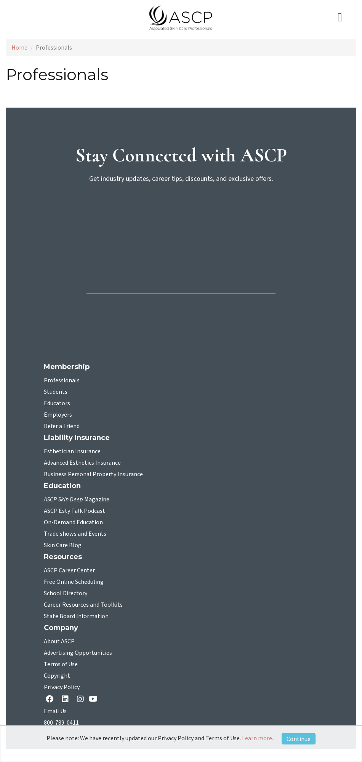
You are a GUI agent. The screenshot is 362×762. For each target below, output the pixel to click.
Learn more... (259, 738)
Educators (57, 403)
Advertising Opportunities (78, 653)
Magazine (76, 499)
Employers (58, 415)
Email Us (55, 711)
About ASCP (59, 641)
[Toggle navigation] (344, 17)
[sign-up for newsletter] (181, 218)
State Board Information (76, 616)
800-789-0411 (61, 723)
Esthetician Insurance (72, 451)
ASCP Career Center (69, 570)
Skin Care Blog (63, 545)
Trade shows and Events (75, 534)
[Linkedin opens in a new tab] (67, 699)
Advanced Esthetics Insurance (82, 463)
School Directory (65, 593)
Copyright (57, 676)
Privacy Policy (62, 687)
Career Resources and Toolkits (83, 605)
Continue (299, 739)
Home (19, 47)
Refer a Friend (62, 426)
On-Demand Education (73, 522)
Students (55, 392)
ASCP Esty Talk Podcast (74, 511)
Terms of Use (61, 664)
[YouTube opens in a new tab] (95, 699)
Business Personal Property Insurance (93, 474)
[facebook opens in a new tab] (51, 699)
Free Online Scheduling (74, 582)
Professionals (62, 380)
